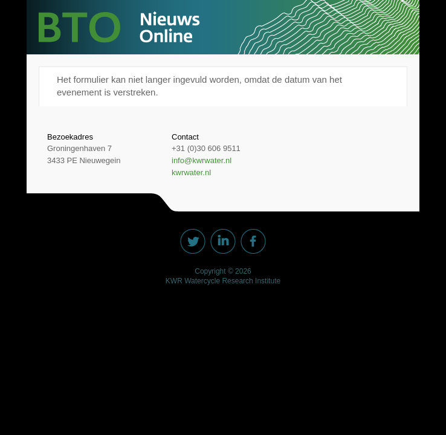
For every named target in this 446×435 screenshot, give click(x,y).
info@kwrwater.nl (201, 160)
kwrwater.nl (191, 172)
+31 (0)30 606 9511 (206, 148)
